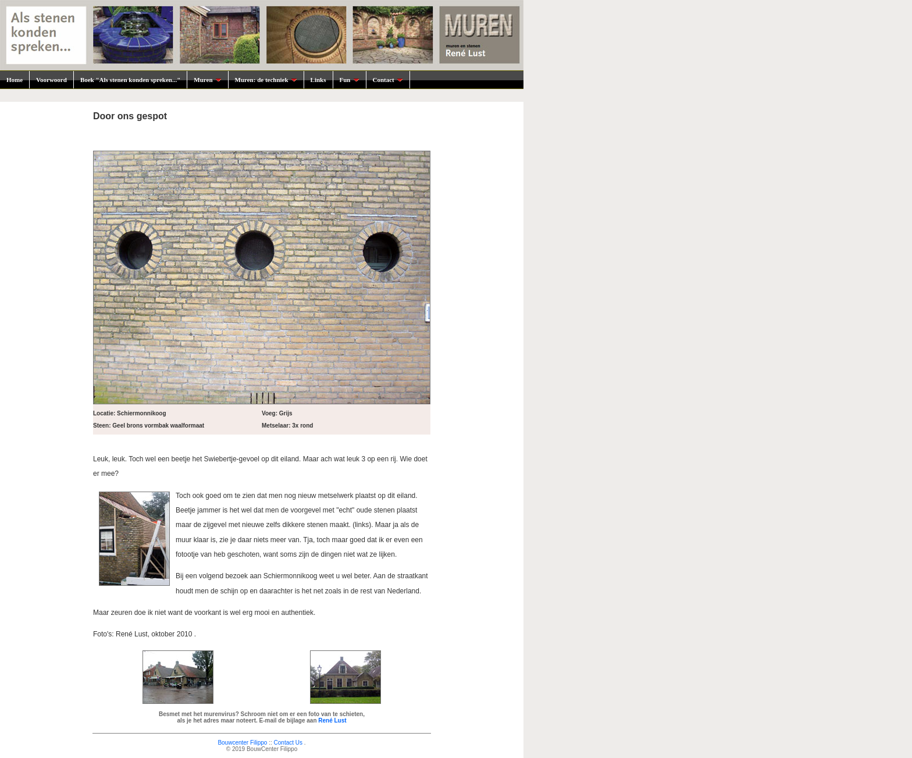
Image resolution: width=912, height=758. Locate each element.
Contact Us (288, 742)
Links (318, 79)
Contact (388, 79)
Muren (207, 79)
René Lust (332, 720)
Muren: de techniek (266, 79)
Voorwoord (51, 79)
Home (14, 79)
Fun (349, 79)
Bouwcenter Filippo (242, 742)
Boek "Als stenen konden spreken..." (130, 79)
